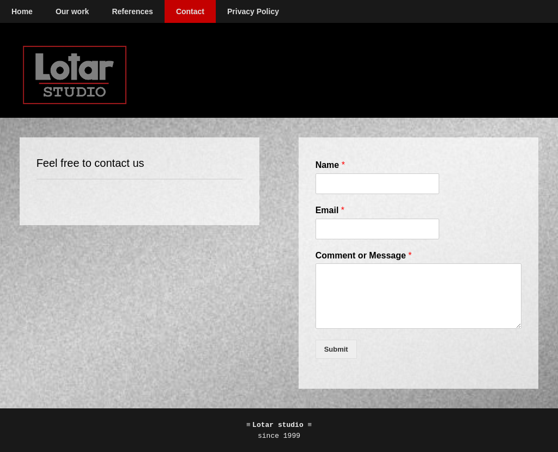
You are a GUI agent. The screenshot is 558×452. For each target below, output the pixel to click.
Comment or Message (364, 255)
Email (330, 210)
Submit (336, 349)
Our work (72, 11)
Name (330, 165)
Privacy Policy (253, 11)
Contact (190, 11)
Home (22, 11)
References (132, 11)
